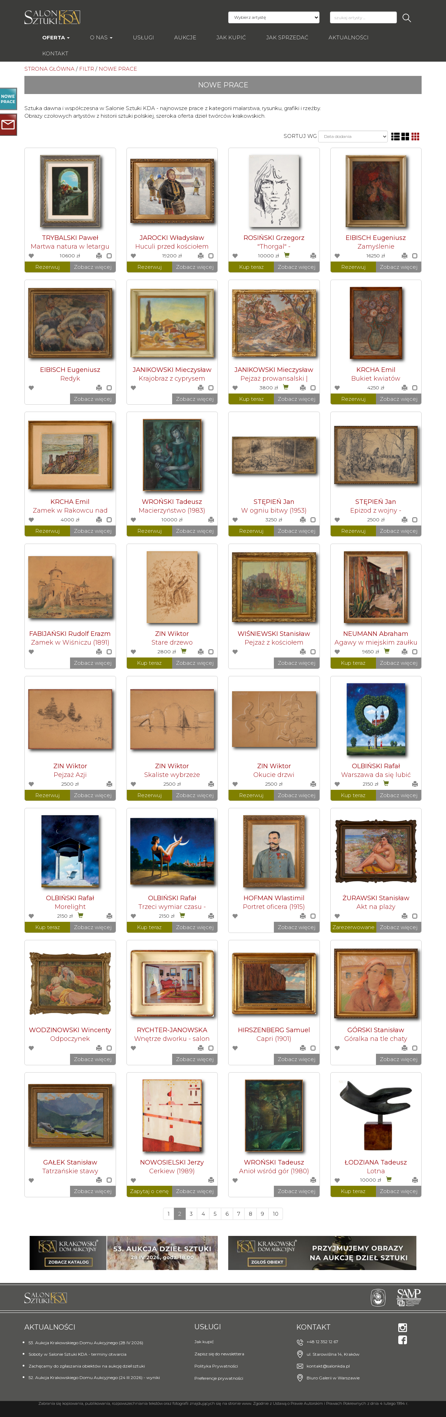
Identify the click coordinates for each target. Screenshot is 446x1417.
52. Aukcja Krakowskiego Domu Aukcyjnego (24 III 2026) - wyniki (94, 1377)
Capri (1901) (273, 1039)
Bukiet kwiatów (375, 378)
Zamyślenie (375, 246)
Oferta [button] (56, 37)
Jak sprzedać (287, 37)
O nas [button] (101, 37)
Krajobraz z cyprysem (172, 378)
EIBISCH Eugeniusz (376, 238)
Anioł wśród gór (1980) (274, 1171)
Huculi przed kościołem (172, 246)
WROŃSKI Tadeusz (172, 502)
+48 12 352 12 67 (322, 1341)
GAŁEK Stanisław (70, 1162)
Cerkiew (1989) (172, 1171)
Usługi (143, 37)
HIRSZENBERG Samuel (274, 1030)
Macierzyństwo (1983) (172, 510)
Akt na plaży (375, 907)
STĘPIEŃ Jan (274, 502)
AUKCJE (185, 37)
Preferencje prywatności (218, 1378)
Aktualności (349, 37)
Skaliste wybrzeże (172, 775)
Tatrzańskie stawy (70, 1171)
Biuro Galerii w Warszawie (333, 1377)
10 (275, 1213)
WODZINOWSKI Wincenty (70, 1030)
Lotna (376, 1171)
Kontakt (55, 53)
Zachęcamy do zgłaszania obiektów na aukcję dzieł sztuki (87, 1366)
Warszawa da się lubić (376, 775)
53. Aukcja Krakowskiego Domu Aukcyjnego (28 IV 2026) (86, 1342)
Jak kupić (231, 37)
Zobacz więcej (93, 267)
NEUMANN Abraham (375, 634)
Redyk (70, 378)
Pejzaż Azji (70, 775)
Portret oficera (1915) (274, 907)
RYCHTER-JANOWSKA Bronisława (172, 1033)
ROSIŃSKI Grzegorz (274, 238)
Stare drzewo (172, 642)
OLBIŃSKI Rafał (376, 766)
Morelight (70, 907)
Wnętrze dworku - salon (172, 1039)
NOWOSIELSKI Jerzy (172, 1162)
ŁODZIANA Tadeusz (376, 1162)
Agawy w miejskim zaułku (375, 642)
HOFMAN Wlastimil (274, 898)
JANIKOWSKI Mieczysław (172, 370)
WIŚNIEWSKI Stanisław (274, 634)
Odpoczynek (70, 1039)
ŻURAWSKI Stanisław (376, 898)
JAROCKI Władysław (172, 238)
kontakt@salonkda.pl (328, 1366)
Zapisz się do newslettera (219, 1353)
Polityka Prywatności (216, 1366)
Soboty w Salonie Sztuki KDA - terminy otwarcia (77, 1354)
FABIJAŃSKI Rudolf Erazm (70, 634)
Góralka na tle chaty (375, 1039)
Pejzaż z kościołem (274, 642)
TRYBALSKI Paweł (70, 238)
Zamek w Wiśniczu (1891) (70, 642)
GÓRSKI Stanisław (375, 1030)
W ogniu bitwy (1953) (274, 510)
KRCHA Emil (375, 370)
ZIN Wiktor (172, 634)
